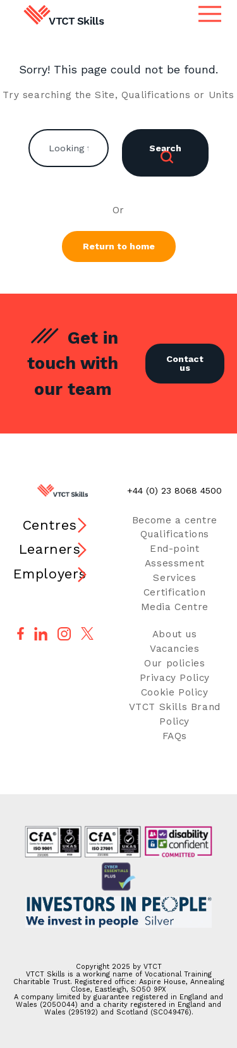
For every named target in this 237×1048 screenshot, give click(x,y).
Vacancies (174, 648)
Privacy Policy (175, 677)
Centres (50, 525)
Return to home (119, 246)
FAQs (174, 736)
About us (174, 634)
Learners (50, 549)
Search (165, 153)
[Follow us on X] (87, 633)
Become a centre (174, 520)
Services (174, 577)
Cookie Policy (175, 692)
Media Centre (175, 607)
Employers (50, 574)
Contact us (185, 363)
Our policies (174, 663)
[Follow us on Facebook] (20, 633)
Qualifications (174, 534)
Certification (174, 592)
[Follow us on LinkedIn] (40, 633)
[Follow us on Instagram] (64, 633)
